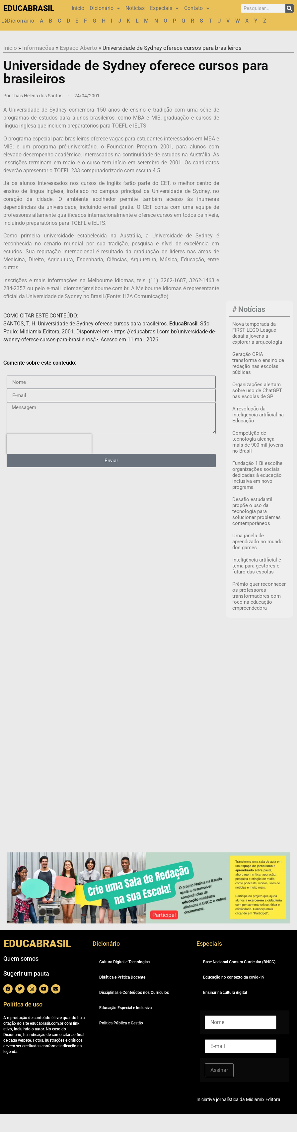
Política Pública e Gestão (121, 1041)
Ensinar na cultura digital (225, 1010)
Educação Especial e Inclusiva (125, 1026)
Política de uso (22, 1022)
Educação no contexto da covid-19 (233, 995)
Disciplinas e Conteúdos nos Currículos (134, 1010)
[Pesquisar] (289, 8)
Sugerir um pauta (26, 991)
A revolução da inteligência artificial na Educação (258, 433)
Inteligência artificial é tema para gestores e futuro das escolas (256, 584)
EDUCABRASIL (28, 8)
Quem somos (20, 976)
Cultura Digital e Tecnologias (124, 980)
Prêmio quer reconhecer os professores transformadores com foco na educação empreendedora (259, 615)
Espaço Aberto (78, 66)
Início (78, 8)
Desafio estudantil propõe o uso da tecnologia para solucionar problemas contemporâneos (256, 530)
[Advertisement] (263, 213)
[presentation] (49, 462)
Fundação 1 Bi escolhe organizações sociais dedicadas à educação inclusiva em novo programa (257, 494)
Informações (38, 66)
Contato (196, 8)
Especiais (164, 8)
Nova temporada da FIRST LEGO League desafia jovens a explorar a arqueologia (257, 352)
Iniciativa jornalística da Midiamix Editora (238, 1117)
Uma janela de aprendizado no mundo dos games (257, 560)
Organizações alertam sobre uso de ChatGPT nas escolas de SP (257, 409)
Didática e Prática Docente (122, 995)
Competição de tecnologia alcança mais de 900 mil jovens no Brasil (257, 461)
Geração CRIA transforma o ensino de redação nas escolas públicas (258, 382)
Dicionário (105, 8)
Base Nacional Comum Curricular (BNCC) (239, 980)
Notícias (135, 8)
